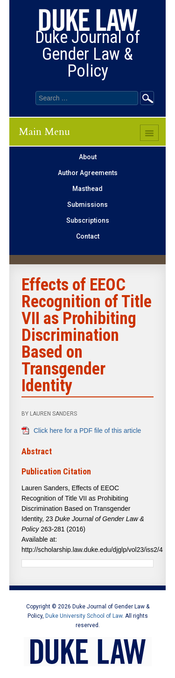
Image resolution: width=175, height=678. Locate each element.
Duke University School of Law (83, 616)
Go (147, 98)
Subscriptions (87, 220)
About (88, 157)
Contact (87, 236)
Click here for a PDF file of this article (87, 430)
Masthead (87, 188)
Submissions (87, 204)
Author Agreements (88, 173)
